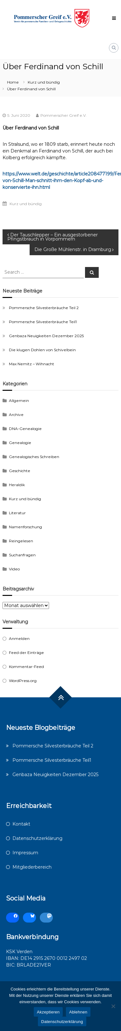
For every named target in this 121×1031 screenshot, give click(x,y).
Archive (16, 414)
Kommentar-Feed (26, 666)
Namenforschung (25, 526)
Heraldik (17, 484)
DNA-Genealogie (25, 428)
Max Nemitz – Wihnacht (31, 363)
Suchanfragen (22, 555)
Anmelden (19, 638)
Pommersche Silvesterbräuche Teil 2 (44, 307)
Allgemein (19, 400)
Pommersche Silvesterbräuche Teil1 (43, 321)
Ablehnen (78, 1012)
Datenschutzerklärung (37, 838)
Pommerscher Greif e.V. (63, 115)
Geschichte (19, 470)
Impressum (25, 853)
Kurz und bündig (44, 82)
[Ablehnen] (113, 1006)
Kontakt (21, 824)
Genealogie (20, 442)
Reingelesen (21, 540)
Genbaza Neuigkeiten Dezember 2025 (46, 335)
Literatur (17, 512)
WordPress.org (23, 680)
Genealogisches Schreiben (34, 456)
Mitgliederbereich (32, 867)
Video (14, 569)
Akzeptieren (48, 1012)
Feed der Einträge (26, 652)
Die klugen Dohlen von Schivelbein (42, 349)
